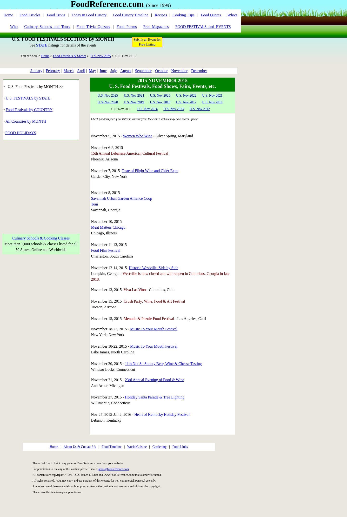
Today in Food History (89, 15)
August (125, 71)
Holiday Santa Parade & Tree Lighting (155, 397)
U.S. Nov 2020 (108, 102)
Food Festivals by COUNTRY (29, 110)
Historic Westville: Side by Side (153, 268)
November (179, 71)
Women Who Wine (137, 136)
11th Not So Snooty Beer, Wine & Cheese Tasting (163, 364)
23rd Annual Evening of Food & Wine (154, 380)
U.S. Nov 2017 (186, 102)
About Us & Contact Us (80, 447)
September (143, 71)
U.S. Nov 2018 (160, 102)
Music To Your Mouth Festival (153, 329)
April (81, 71)
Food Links (180, 447)
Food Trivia (56, 15)
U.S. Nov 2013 (173, 109)
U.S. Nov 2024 (134, 95)
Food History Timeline (130, 15)
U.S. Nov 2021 (212, 95)
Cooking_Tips (183, 15)
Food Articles (30, 15)
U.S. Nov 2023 (160, 95)
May (92, 71)
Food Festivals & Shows (69, 56)
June (103, 71)
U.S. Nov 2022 (186, 95)
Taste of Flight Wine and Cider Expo (150, 171)
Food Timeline (111, 447)
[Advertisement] (41, 181)
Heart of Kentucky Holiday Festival (161, 414)
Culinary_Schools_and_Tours (47, 27)
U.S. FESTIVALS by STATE (28, 98)
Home (8, 15)
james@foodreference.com (113, 469)
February (53, 71)
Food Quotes (211, 15)
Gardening (159, 447)
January (36, 71)
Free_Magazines (156, 27)
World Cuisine (137, 447)
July (113, 71)
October (161, 71)
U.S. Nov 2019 (134, 102)
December (199, 71)
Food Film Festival (105, 250)
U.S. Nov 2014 (147, 109)
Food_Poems (127, 27)
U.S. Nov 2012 (200, 109)
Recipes (161, 15)
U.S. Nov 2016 (212, 102)
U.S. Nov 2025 (101, 56)
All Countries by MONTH (26, 121)
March (69, 71)
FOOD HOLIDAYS (20, 133)
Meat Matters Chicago (108, 227)
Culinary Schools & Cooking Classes (41, 238)
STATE (41, 45)
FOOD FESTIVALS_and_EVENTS (203, 27)
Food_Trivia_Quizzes (93, 27)
